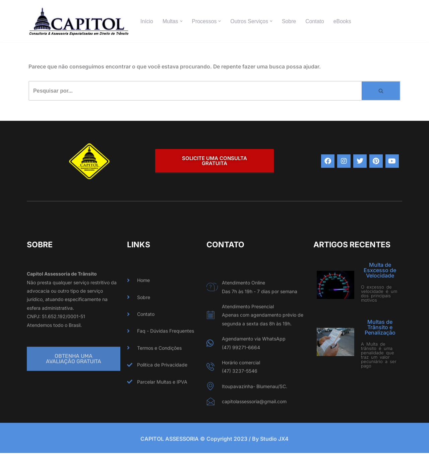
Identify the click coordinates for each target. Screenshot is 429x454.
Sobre (290, 21)
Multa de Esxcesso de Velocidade (380, 270)
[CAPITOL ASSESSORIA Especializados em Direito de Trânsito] (78, 21)
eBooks (344, 21)
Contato (316, 21)
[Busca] (195, 91)
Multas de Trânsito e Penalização (380, 327)
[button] (181, 21)
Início (146, 21)
